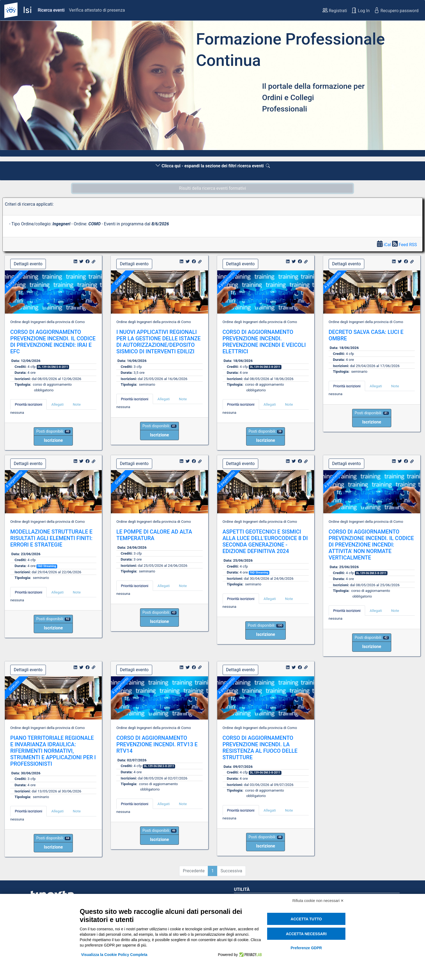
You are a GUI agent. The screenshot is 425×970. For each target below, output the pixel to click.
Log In (360, 10)
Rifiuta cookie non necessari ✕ (318, 900)
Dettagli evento (28, 263)
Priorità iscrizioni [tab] (28, 404)
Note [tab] (77, 404)
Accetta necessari (306, 934)
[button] (32, 87)
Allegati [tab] (57, 404)
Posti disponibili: (53, 431)
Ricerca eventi (51, 10)
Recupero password (396, 10)
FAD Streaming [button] (47, 566)
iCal (384, 244)
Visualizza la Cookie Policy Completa (114, 954)
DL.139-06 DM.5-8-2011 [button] (53, 366)
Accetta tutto (306, 919)
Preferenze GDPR (306, 948)
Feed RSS (404, 244)
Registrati (334, 10)
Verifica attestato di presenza (97, 10)
